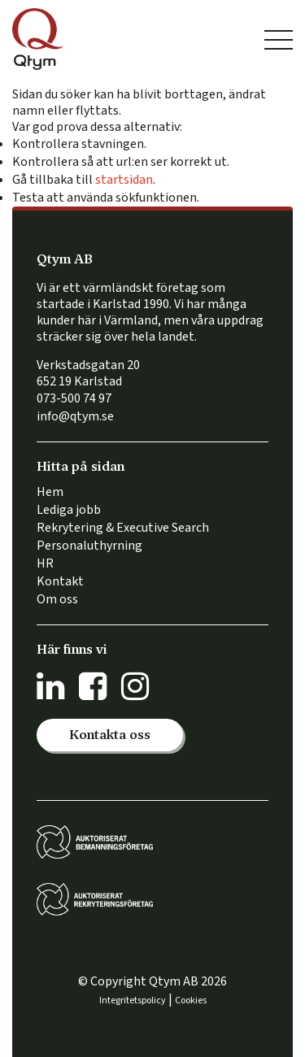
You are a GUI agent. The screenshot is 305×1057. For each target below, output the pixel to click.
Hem (50, 492)
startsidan (124, 180)
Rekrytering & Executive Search (123, 528)
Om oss (57, 599)
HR (45, 563)
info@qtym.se (75, 416)
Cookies (191, 1000)
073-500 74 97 (74, 398)
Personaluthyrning (89, 546)
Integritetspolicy (132, 1000)
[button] (110, 735)
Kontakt (60, 581)
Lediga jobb (69, 510)
